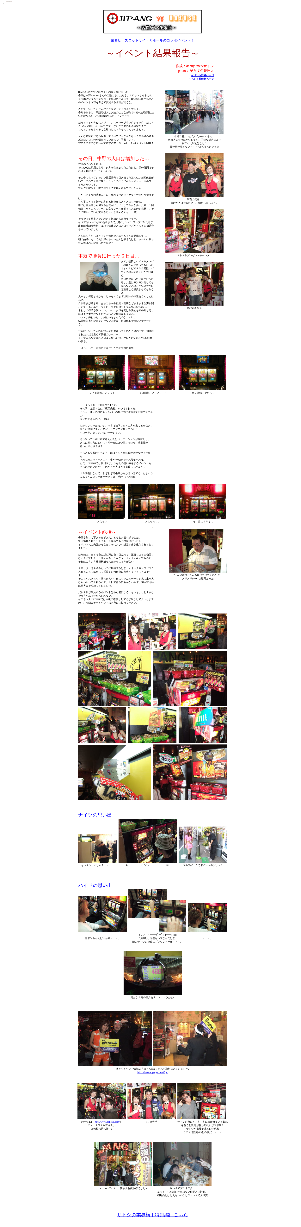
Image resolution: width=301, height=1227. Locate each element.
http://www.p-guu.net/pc (152, 1072)
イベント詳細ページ (202, 75)
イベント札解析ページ (201, 78)
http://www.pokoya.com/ (107, 1121)
